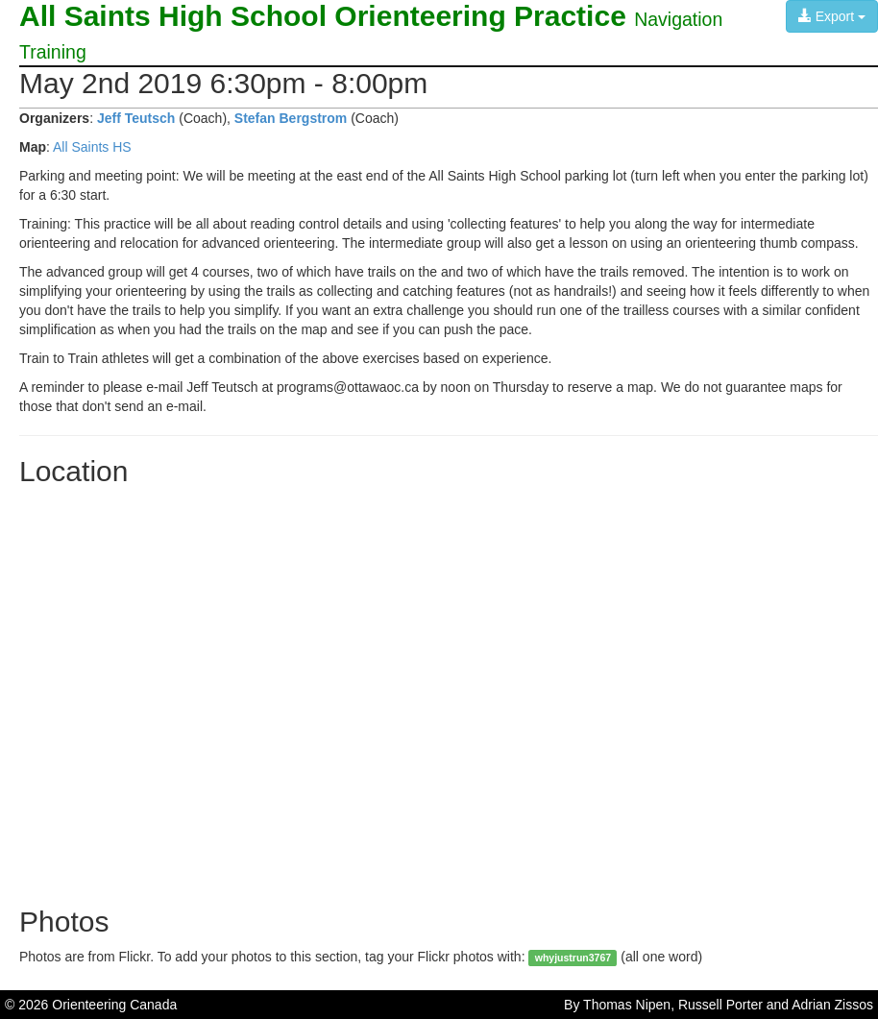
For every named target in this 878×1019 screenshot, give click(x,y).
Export (832, 16)
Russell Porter (720, 1004)
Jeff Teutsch (136, 118)
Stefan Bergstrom (290, 118)
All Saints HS (92, 147)
